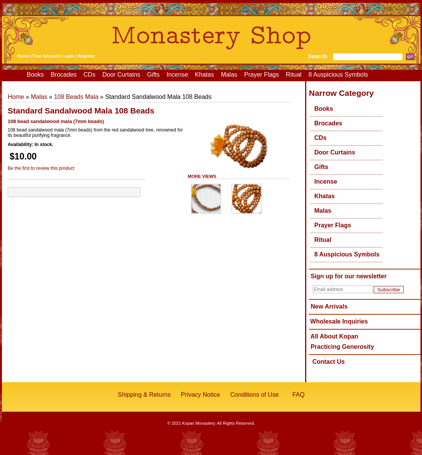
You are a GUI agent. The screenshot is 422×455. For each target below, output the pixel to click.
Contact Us (328, 361)
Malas (229, 74)
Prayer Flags (261, 74)
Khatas (204, 74)
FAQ (298, 394)
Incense (177, 74)
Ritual (294, 74)
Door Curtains (121, 74)
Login (69, 56)
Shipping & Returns (144, 394)
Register (86, 56)
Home (23, 56)
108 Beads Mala (76, 97)
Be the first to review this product (41, 168)
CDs (89, 74)
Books (35, 74)
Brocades (64, 74)
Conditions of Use (254, 394)
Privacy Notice (200, 394)
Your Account (46, 56)
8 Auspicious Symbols (338, 74)
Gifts (153, 74)
